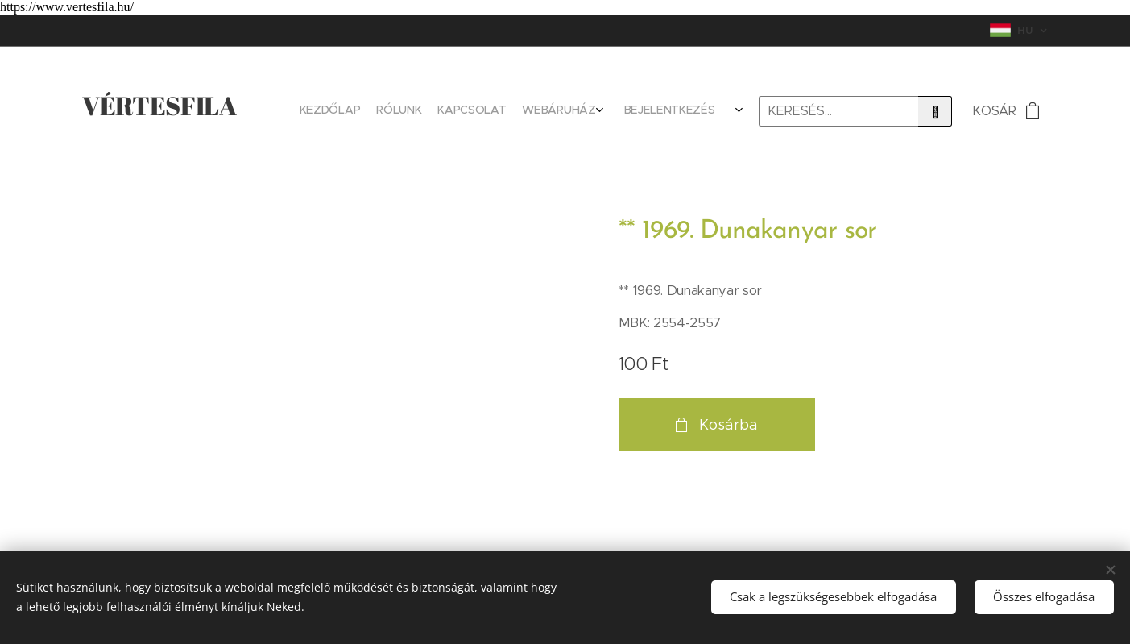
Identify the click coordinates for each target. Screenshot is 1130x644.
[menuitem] (620, 111)
